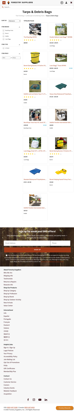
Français (7, 322)
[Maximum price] (16, 58)
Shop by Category (10, 291)
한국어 (6, 340)
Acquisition (8, 394)
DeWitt (25, 102)
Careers (6, 385)
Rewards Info (8, 285)
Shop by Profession (10, 294)
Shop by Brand (9, 297)
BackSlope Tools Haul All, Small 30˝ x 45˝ (39, 122)
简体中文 (7, 334)
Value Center (8, 306)
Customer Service (10, 382)
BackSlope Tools (27, 128)
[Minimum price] (6, 58)
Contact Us (8, 379)
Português (7, 319)
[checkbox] (3, 30)
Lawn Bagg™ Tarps (58, 65)
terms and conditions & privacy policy (52, 261)
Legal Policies (8, 351)
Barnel (25, 74)
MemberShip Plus (10, 371)
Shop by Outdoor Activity (12, 300)
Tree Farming (20, 16)
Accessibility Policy (10, 357)
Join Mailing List (9, 360)
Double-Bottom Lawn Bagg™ (61, 37)
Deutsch (7, 325)
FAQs (5, 366)
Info (5, 313)
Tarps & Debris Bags (52, 16)
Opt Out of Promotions (11, 362)
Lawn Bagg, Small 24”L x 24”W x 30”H (37, 151)
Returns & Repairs (10, 282)
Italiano (6, 328)
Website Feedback (10, 391)
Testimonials (8, 279)
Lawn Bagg (52, 45)
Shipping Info (8, 276)
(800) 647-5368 (12, 408)
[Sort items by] (14, 21)
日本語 (6, 331)
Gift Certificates (9, 369)
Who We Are (8, 273)
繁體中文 (7, 337)
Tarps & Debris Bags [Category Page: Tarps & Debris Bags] (37, 12)
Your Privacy (8, 354)
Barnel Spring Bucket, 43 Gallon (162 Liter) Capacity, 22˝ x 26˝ (45, 65)
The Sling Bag (30, 37)
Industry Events (9, 388)
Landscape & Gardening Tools (35, 16)
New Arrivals (8, 303)
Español (6, 316)
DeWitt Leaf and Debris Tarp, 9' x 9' (37, 94)
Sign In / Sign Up (9, 348)
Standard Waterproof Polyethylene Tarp (38, 179)
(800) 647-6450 (29, 408)
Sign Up (37, 250)
